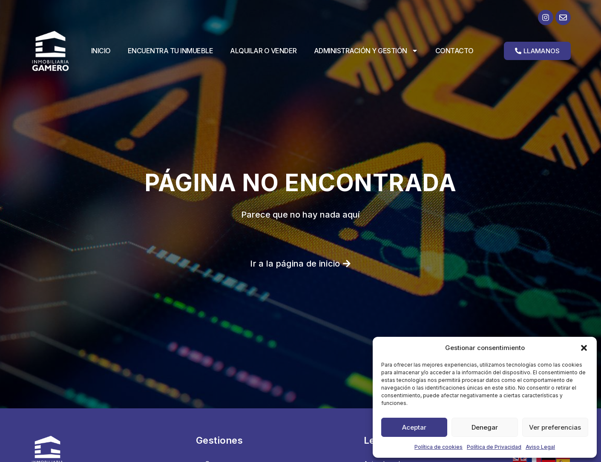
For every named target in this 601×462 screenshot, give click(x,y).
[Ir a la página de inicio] (57, 51)
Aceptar (414, 427)
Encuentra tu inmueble (170, 50)
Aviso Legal (540, 447)
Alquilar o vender (263, 50)
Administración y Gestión (366, 50)
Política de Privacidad (494, 447)
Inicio (101, 50)
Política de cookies (438, 447)
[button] (584, 348)
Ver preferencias (555, 427)
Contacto (454, 50)
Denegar (485, 427)
